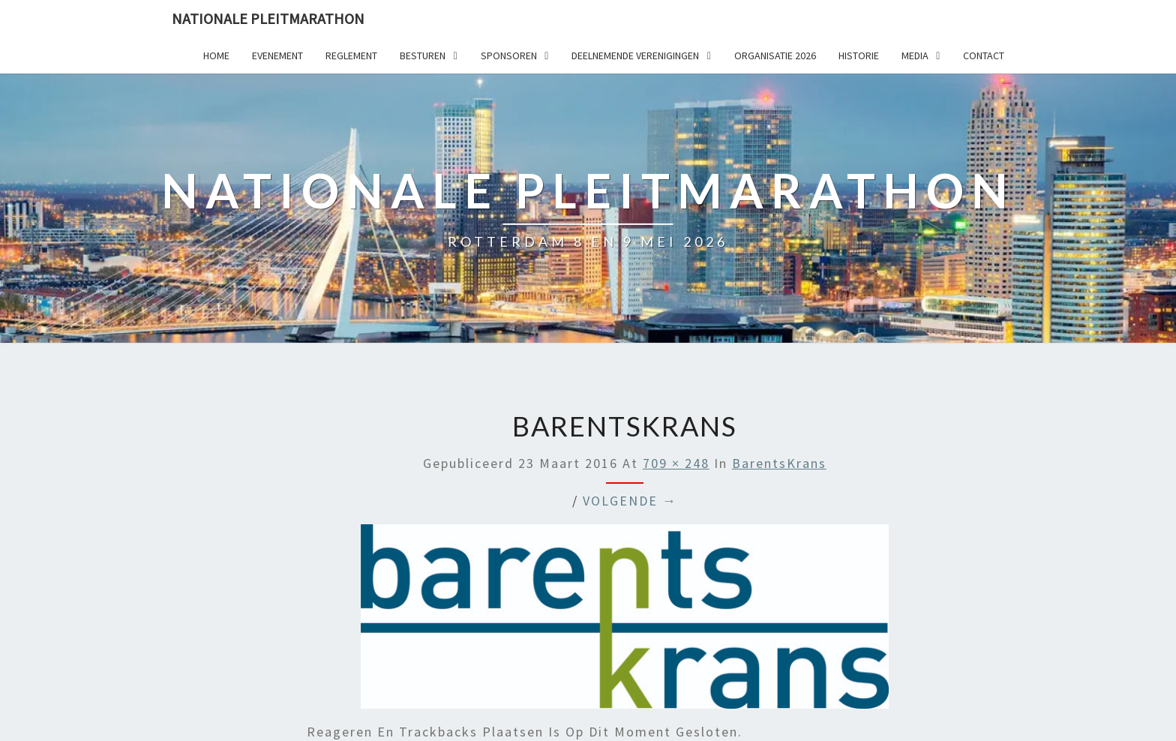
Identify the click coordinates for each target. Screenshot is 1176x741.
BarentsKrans (779, 463)
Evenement (277, 55)
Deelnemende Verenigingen (635, 55)
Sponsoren (509, 55)
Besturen (423, 55)
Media (915, 55)
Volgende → (630, 500)
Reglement (351, 55)
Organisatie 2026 (775, 55)
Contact (983, 55)
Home (216, 55)
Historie (858, 55)
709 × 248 (676, 463)
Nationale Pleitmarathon (268, 18)
